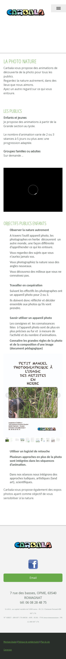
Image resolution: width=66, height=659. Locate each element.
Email (33, 578)
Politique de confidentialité (28, 641)
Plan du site (45, 641)
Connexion (8, 649)
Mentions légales (10, 641)
